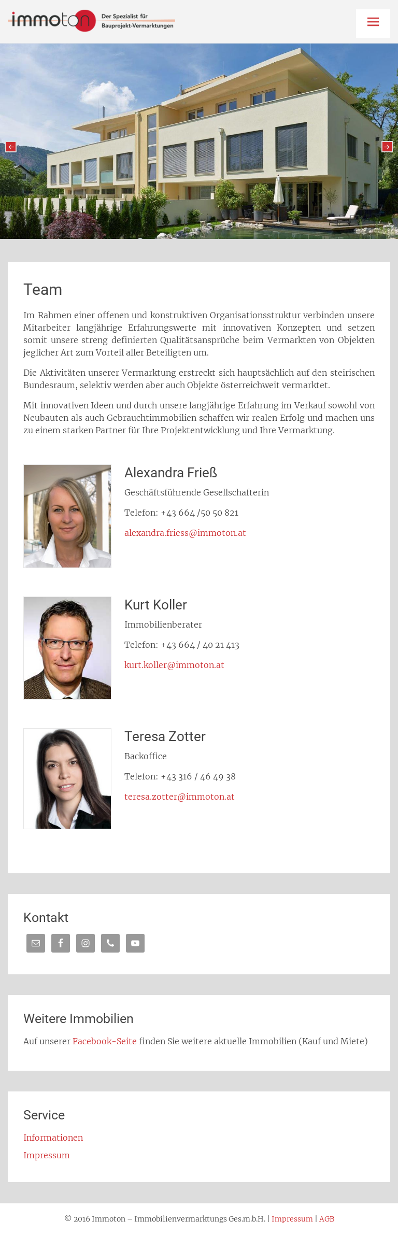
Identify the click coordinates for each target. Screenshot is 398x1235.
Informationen (53, 1137)
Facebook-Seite (105, 1041)
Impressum (46, 1155)
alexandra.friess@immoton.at (185, 533)
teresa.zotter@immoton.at (179, 796)
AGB (326, 1219)
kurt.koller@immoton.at (174, 665)
